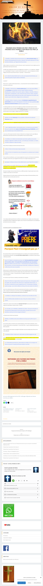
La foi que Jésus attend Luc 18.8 (12, 488)
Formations (5, 418)
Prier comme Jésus (9, 491)
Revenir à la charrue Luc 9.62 (11, 485)
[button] (40, 577)
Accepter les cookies (21, 582)
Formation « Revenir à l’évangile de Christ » (11, 451)
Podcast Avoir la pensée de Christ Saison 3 (11, 457)
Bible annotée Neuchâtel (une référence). (11, 559)
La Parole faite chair (18, 408)
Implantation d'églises (7, 537)
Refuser (29, 582)
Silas (18, 53)
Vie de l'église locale (7, 540)
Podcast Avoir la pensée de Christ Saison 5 (11, 447)
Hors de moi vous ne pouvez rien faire (13, 497)
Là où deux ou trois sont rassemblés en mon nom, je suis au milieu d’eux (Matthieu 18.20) (19, 455)
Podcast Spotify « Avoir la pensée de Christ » (11, 453)
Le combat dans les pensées (11, 494)
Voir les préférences (37, 582)
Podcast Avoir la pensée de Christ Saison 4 (11, 449)
